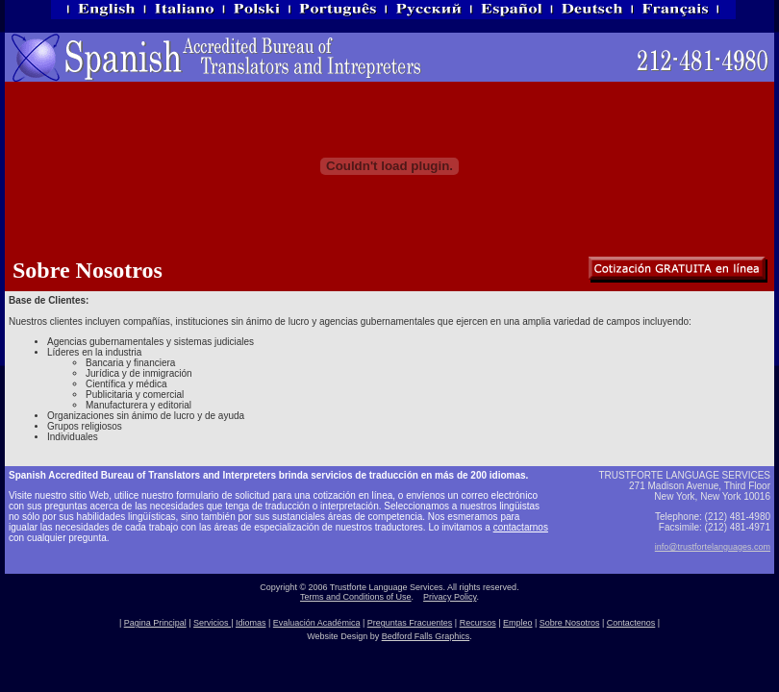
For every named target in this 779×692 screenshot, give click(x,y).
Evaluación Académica (317, 623)
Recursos (478, 623)
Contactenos (631, 623)
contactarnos (520, 527)
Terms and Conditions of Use (356, 597)
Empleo (518, 623)
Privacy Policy (449, 597)
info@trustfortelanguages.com (712, 547)
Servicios (212, 623)
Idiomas (251, 623)
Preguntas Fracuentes (410, 623)
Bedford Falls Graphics (426, 636)
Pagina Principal (155, 623)
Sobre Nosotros (570, 623)
